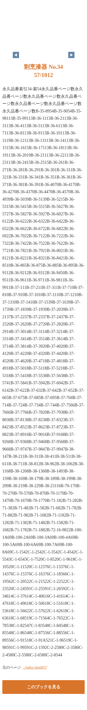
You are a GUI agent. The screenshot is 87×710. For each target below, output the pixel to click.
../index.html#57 (35, 667)
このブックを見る (43, 687)
